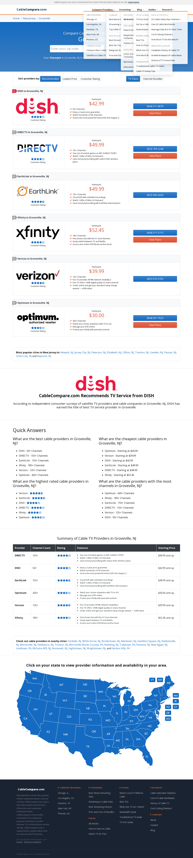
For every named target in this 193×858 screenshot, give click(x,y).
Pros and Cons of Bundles (101, 812)
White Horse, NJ (91, 641)
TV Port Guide (126, 822)
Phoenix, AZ (64, 813)
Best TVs (124, 801)
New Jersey (29, 18)
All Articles (94, 823)
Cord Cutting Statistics (161, 808)
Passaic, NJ (170, 352)
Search (123, 49)
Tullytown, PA (127, 644)
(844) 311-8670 (155, 106)
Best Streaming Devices (100, 806)
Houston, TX (64, 803)
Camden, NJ (156, 352)
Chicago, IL (63, 793)
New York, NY (64, 808)
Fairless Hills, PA (121, 648)
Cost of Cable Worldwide (162, 798)
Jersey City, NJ (82, 352)
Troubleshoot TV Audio (131, 817)
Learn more (133, 2)
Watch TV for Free (97, 833)
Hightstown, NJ (77, 648)
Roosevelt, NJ (59, 648)
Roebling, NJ (111, 644)
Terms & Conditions (32, 842)
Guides (152, 9)
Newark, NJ (66, 352)
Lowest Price (70, 78)
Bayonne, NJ (44, 356)
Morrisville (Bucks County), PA (86, 644)
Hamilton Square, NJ (148, 641)
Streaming (125, 9)
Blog (140, 9)
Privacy (20, 842)
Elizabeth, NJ (114, 352)
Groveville (44, 18)
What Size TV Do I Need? (132, 806)
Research (168, 9)
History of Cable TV (159, 803)
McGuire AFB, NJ (42, 648)
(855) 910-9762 (155, 279)
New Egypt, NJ (159, 644)
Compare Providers (103, 9)
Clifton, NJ (128, 352)
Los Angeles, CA (66, 798)
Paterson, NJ (98, 352)
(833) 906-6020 (155, 195)
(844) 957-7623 (155, 318)
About (153, 820)
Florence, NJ (143, 644)
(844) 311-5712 (155, 232)
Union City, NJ (24, 356)
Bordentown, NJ (111, 641)
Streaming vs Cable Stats (101, 801)
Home (16, 18)
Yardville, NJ (74, 641)
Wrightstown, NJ (96, 648)
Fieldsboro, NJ (45, 644)
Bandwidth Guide (128, 812)
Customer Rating (90, 78)
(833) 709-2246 (155, 149)
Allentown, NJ (128, 641)
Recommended (50, 78)
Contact (154, 825)
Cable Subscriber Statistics (163, 793)
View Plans (155, 113)
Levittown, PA (23, 648)
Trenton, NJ (142, 352)
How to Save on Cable (99, 828)
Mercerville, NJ (28, 644)
